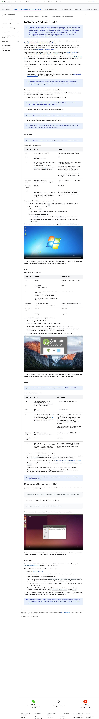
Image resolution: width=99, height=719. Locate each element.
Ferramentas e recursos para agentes (71, 9)
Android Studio (92, 1)
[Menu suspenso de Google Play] (64, 1)
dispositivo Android (72, 52)
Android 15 (62, 716)
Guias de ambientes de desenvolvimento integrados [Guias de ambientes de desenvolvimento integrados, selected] (27, 9)
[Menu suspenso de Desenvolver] (52, 1)
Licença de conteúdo (65, 612)
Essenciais (18, 1)
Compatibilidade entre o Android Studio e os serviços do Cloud (44, 36)
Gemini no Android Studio (51, 9)
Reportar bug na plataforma (89, 716)
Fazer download (6, 9)
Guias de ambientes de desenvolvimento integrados (61, 16)
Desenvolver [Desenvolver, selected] (47, 1)
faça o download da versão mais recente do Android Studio (39, 43)
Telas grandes (50, 717)
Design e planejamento (32, 1)
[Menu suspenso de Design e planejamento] (40, 1)
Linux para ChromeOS (37, 571)
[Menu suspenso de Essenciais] (23, 1)
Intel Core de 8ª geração (40, 168)
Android (23, 717)
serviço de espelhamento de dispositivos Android (45, 54)
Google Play (59, 1)
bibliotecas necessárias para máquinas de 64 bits (68, 460)
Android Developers (28, 16)
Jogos (35, 716)
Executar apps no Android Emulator (44, 49)
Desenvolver (37, 16)
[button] (8, 15)
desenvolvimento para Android (32, 565)
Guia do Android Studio (78, 717)
